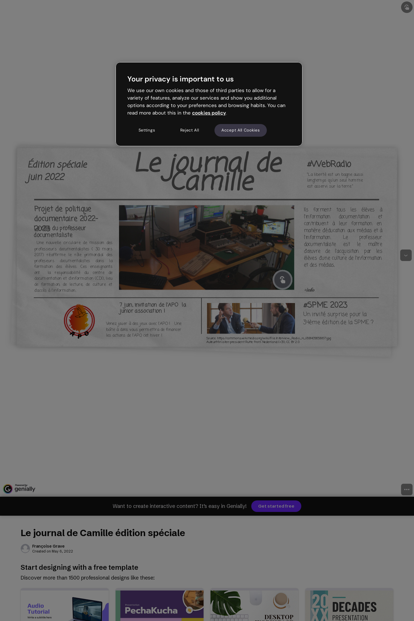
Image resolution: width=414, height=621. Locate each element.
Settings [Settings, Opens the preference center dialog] (147, 130)
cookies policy (209, 113)
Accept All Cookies (240, 130)
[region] (209, 104)
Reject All (189, 130)
